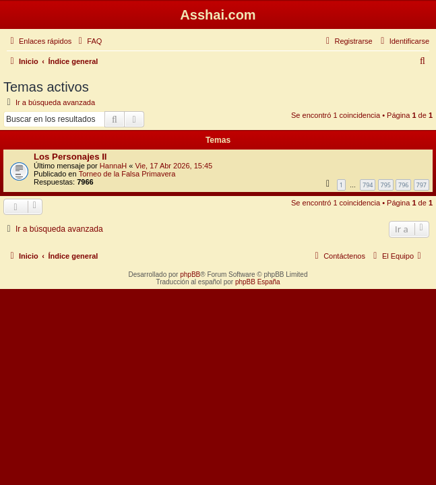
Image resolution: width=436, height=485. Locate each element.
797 (421, 185)
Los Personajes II (70, 157)
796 (403, 185)
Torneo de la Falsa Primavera (127, 174)
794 (368, 185)
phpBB (190, 274)
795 (386, 185)
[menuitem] (88, 41)
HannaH (113, 166)
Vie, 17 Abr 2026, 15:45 (173, 166)
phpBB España (257, 282)
